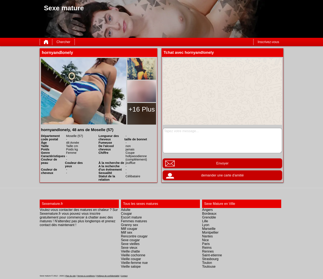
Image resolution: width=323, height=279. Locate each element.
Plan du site (70, 276)
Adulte (125, 210)
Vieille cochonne (133, 255)
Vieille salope (131, 266)
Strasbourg (210, 259)
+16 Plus (142, 109)
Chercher (63, 42)
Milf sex (126, 232)
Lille (205, 221)
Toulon (207, 263)
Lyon (205, 225)
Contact (124, 276)
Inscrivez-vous (268, 42)
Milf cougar (129, 228)
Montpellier (210, 232)
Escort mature (131, 217)
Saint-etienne (212, 255)
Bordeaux (209, 213)
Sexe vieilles (130, 244)
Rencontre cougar (134, 236)
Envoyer (222, 163)
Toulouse (208, 266)
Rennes (208, 251)
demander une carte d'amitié (222, 175)
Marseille (208, 228)
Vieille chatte (130, 251)
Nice (205, 240)
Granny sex (129, 225)
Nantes (207, 236)
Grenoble (209, 217)
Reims (206, 247)
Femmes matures (134, 221)
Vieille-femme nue (134, 263)
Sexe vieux (129, 247)
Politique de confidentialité (107, 276)
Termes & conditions (86, 276)
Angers (207, 210)
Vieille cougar (131, 259)
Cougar (126, 213)
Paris (206, 244)
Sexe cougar (130, 240)
